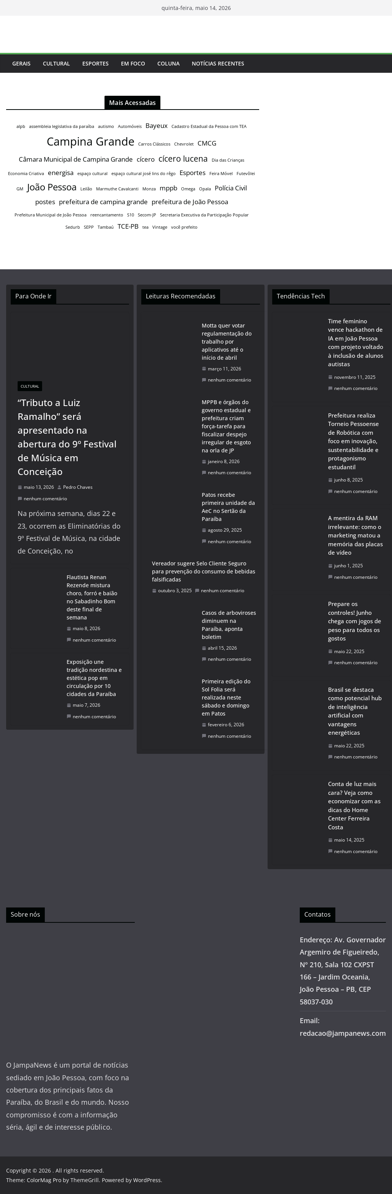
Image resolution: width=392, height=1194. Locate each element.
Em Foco (133, 63)
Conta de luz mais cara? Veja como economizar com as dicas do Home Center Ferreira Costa (354, 805)
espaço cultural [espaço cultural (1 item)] (92, 173)
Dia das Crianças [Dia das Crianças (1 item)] (228, 160)
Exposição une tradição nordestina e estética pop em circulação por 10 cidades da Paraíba (94, 678)
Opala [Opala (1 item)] (205, 189)
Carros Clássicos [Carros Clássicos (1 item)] (154, 144)
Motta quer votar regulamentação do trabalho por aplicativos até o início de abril (227, 341)
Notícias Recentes (218, 63)
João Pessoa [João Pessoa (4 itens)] (52, 186)
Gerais (21, 63)
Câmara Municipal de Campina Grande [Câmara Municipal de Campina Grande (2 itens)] (76, 159)
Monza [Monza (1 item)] (149, 189)
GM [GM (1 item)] (19, 189)
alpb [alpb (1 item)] (20, 126)
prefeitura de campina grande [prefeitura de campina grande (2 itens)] (103, 201)
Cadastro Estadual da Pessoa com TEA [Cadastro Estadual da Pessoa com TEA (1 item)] (209, 126)
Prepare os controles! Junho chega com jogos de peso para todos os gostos (354, 621)
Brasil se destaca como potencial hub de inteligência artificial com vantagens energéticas (355, 711)
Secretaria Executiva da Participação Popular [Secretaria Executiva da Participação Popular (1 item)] (204, 215)
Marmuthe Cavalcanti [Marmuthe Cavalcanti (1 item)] (117, 189)
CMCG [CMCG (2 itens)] (207, 143)
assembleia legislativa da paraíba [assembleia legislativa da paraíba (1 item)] (61, 126)
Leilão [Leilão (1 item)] (86, 189)
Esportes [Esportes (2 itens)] (193, 172)
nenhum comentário (42, 498)
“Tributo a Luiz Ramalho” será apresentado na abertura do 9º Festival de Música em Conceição (67, 437)
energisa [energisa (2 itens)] (61, 172)
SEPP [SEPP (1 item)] (89, 227)
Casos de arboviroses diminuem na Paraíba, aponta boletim (229, 624)
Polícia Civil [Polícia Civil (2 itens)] (231, 187)
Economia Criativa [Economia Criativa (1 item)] (26, 173)
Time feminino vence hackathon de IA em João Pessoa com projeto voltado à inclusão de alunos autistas (355, 342)
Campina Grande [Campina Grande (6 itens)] (90, 141)
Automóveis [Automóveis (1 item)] (130, 126)
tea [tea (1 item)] (145, 227)
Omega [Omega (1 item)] (188, 189)
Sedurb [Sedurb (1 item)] (72, 227)
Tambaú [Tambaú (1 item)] (106, 227)
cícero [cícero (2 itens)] (146, 159)
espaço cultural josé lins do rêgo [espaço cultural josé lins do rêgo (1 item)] (143, 173)
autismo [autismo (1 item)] (106, 126)
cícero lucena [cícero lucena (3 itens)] (183, 158)
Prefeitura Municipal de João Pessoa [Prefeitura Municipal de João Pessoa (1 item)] (51, 215)
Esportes (95, 63)
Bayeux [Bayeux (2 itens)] (156, 125)
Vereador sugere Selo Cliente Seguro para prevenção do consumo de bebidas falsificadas (203, 571)
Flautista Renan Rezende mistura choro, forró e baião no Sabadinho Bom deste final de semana (92, 597)
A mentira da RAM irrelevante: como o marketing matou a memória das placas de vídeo (355, 535)
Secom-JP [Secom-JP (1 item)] (147, 215)
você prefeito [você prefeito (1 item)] (184, 227)
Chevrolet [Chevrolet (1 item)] (184, 144)
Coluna (168, 63)
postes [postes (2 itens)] (45, 201)
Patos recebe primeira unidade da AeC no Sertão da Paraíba (228, 506)
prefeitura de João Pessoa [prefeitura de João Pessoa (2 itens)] (190, 201)
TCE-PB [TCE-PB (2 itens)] (128, 226)
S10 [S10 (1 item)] (130, 215)
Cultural (56, 63)
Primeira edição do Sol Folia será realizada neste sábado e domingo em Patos (226, 697)
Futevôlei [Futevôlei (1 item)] (246, 173)
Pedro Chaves (78, 487)
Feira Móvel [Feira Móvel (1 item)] (221, 173)
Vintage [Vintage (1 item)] (159, 227)
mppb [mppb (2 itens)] (168, 187)
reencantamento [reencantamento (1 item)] (106, 215)
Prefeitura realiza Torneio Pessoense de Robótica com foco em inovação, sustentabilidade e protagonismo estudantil (353, 441)
